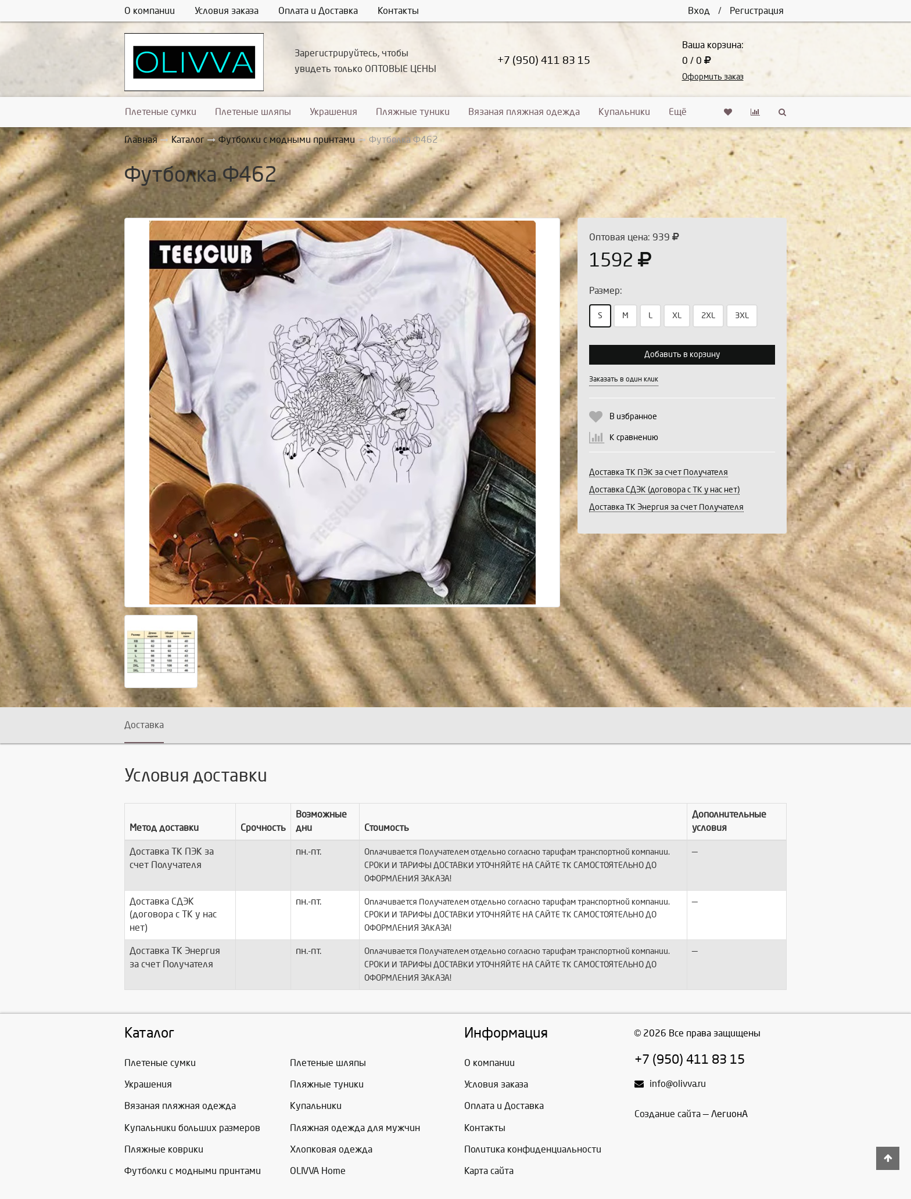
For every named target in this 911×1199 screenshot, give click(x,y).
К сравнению (633, 437)
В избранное (633, 416)
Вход (699, 11)
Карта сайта (489, 1171)
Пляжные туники (413, 112)
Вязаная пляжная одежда (524, 112)
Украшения (333, 112)
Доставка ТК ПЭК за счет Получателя (658, 472)
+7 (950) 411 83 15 (543, 60)
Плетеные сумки (160, 112)
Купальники (624, 112)
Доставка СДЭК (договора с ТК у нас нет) (664, 489)
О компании (149, 11)
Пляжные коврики (163, 1149)
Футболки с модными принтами (192, 1171)
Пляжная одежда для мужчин (355, 1128)
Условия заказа (227, 11)
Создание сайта (667, 1114)
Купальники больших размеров (192, 1128)
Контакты (398, 11)
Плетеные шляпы (253, 112)
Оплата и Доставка (318, 11)
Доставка (144, 725)
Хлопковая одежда (331, 1149)
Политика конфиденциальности (532, 1149)
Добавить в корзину (682, 354)
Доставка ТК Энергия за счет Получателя (666, 507)
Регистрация (757, 11)
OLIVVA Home (318, 1171)
